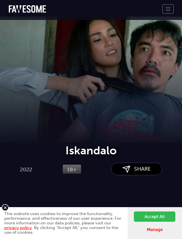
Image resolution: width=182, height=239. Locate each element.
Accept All (154, 216)
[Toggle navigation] (168, 9)
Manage (155, 229)
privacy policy (18, 227)
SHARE (137, 169)
